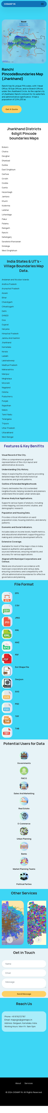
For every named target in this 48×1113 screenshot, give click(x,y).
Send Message (24, 994)
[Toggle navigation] (42, 4)
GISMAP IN (9, 4)
